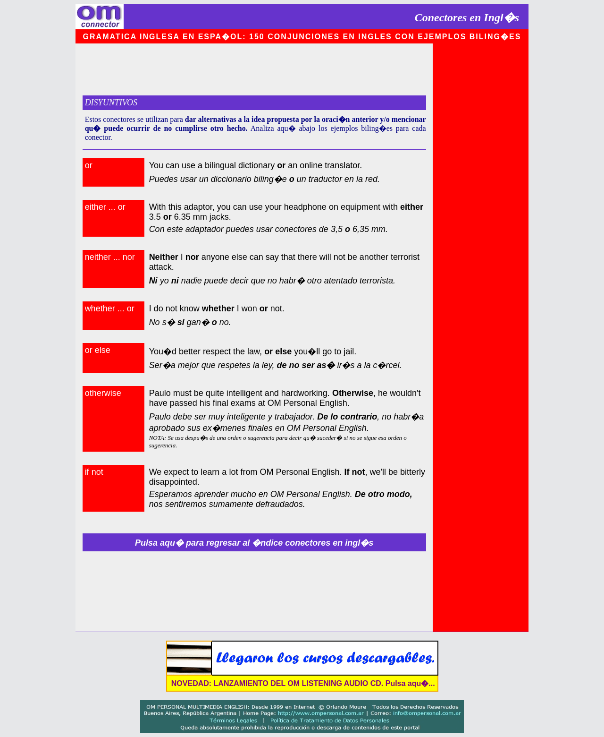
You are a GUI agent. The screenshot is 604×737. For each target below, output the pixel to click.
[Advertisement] (254, 69)
